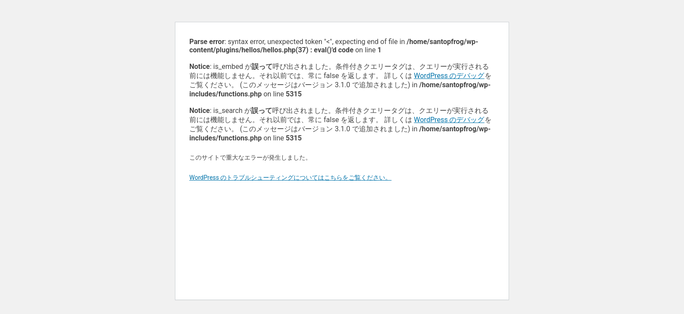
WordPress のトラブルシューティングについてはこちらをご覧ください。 (290, 177)
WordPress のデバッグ (449, 76)
